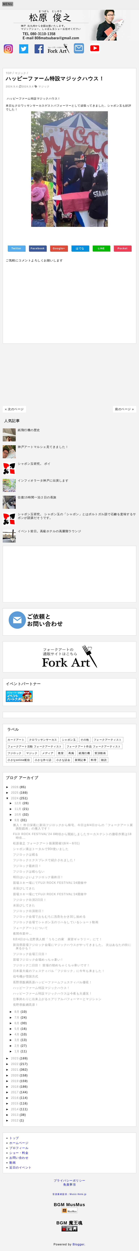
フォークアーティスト (108, 739)
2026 (15, 787)
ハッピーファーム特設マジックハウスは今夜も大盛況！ (52, 993)
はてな (80, 248)
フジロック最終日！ (27, 865)
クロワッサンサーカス (43, 739)
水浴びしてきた (24, 888)
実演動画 (100, 753)
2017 (15, 1092)
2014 (15, 1109)
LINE (101, 248)
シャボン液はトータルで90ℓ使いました (41, 848)
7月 (17, 1017)
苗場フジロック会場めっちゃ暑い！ (38, 959)
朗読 (104, 760)
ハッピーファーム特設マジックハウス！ (41, 987)
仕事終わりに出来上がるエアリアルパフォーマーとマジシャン (57, 999)
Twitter (16, 248)
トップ (14, 1138)
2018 (15, 1086)
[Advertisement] (69, 375)
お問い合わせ (18, 1157)
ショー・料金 (18, 1152)
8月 (17, 1011)
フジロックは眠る (25, 854)
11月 (18, 808)
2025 (15, 792)
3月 (17, 1040)
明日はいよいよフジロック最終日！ (38, 877)
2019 (15, 1081)
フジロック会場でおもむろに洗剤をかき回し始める (49, 916)
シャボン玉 (69, 739)
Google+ (59, 248)
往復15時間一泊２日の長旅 (37, 497)
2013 (15, 1114)
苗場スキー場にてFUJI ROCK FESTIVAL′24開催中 (50, 882)
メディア (47, 753)
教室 (61, 753)
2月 (17, 1045)
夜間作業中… (22, 933)
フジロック (15, 753)
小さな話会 (63, 760)
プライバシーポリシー (69, 1180)
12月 (18, 803)
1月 (17, 1051)
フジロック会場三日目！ (30, 954)
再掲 (71, 753)
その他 (85, 739)
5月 (17, 1028)
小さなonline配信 (19, 760)
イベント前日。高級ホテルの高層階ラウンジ (49, 531)
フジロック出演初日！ (29, 911)
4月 (17, 1034)
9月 (17, 820)
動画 (12, 1162)
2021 (15, 1069)
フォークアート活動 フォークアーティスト (35, 746)
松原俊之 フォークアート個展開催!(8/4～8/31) (46, 843)
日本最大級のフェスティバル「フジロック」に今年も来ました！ (59, 970)
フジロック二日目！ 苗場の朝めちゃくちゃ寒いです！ (51, 965)
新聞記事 (80, 760)
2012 (15, 1120)
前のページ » (124, 409)
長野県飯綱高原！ (25, 1004)
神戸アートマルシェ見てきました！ (43, 446)
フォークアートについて (30, 928)
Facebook (38, 248)
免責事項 (69, 1184)
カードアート (16, 739)
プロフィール (18, 1148)
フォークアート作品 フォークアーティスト (94, 746)
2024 (15, 798)
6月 (17, 1023)
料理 (93, 760)
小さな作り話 (43, 760)
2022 (15, 1064)
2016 (15, 1097)
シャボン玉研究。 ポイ (34, 463)
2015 (15, 1103)
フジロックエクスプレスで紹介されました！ (44, 860)
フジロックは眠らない (29, 871)
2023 (15, 1058)
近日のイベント (20, 1167)
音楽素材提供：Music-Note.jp (69, 1194)
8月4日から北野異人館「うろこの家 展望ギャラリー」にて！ (57, 939)
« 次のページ (14, 409)
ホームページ (18, 1142)
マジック (31, 753)
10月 (18, 814)
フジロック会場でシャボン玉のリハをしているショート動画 (56, 922)
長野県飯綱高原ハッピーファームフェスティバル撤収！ (52, 982)
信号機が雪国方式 (25, 976)
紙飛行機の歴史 (29, 430)
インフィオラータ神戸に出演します (43, 480)
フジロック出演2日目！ (30, 899)
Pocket (123, 248)
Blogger (78, 1244)
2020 (15, 1075)
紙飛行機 (84, 753)
